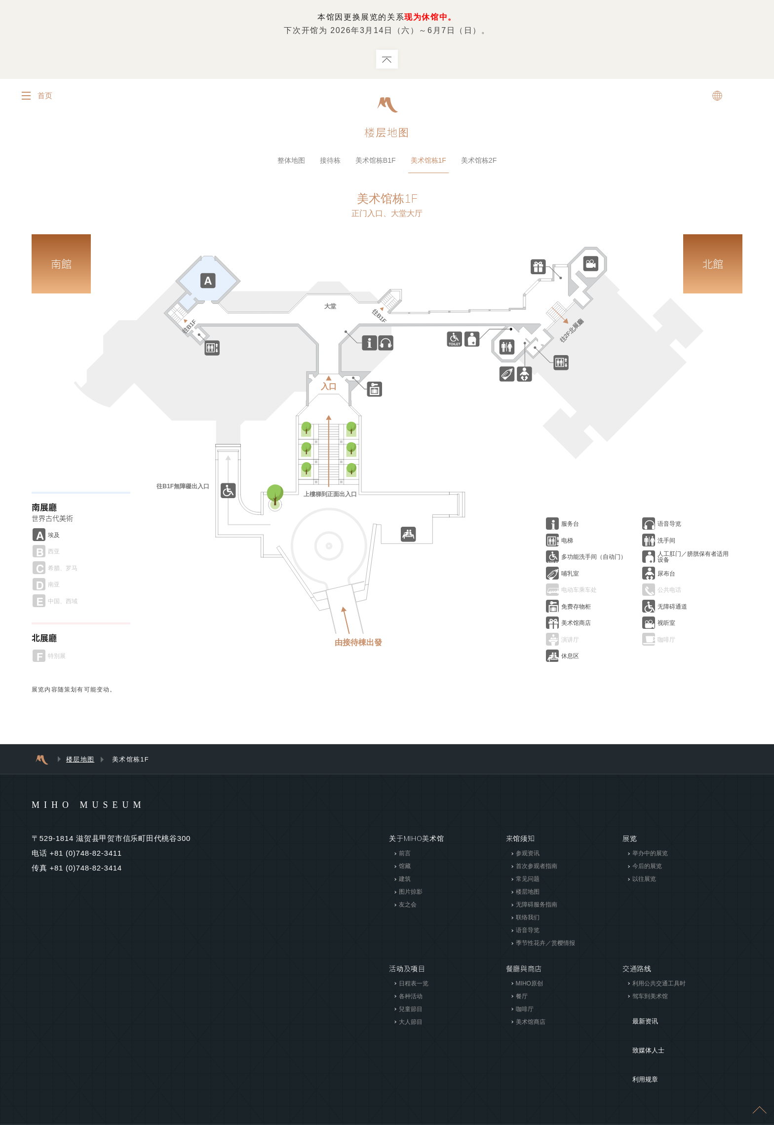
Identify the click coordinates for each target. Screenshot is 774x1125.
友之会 (408, 907)
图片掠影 (411, 894)
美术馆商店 (530, 1023)
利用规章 (637, 1045)
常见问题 (527, 881)
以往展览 (644, 881)
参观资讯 (527, 855)
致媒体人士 (640, 1030)
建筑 (405, 881)
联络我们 (527, 919)
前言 (405, 855)
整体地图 (291, 162)
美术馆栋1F (428, 162)
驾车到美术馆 (650, 998)
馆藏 (405, 868)
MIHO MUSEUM (107, 806)
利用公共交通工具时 (659, 985)
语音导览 (527, 932)
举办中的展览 (650, 855)
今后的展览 (647, 868)
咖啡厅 (524, 1011)
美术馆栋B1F (375, 162)
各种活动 (411, 998)
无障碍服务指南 (536, 907)
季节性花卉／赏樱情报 (545, 945)
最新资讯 (637, 1016)
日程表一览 (413, 985)
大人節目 (411, 1023)
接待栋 (330, 162)
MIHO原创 (528, 985)
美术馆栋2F (479, 162)
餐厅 (521, 998)
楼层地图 (80, 761)
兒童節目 (411, 1011)
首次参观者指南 (536, 868)
